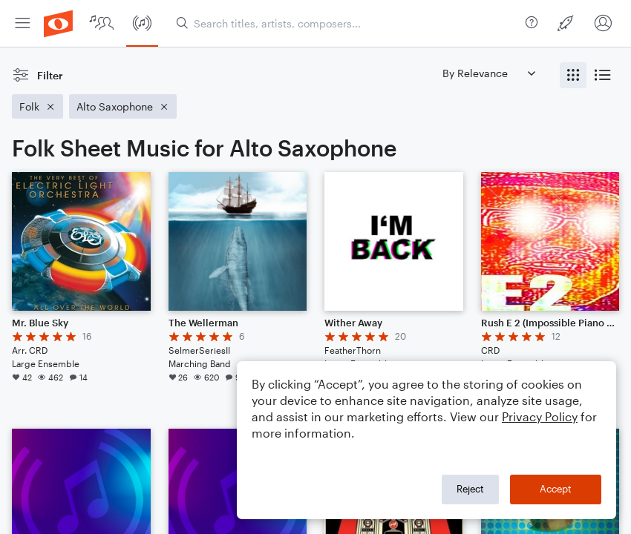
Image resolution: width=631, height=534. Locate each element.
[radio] (573, 75)
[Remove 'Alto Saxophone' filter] (123, 106)
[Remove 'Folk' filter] (37, 106)
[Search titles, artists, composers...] (348, 23)
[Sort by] (488, 73)
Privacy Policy (540, 416)
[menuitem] (22, 23)
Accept (556, 489)
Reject (470, 489)
